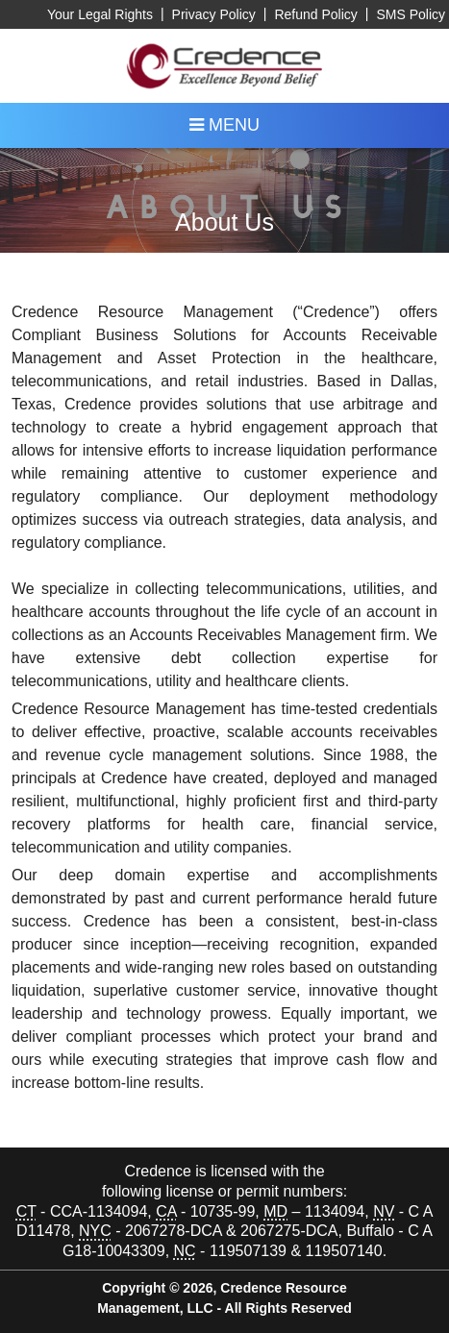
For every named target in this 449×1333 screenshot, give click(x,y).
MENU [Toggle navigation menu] (224, 125)
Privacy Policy (214, 14)
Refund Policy (315, 14)
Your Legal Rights (100, 14)
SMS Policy (410, 14)
